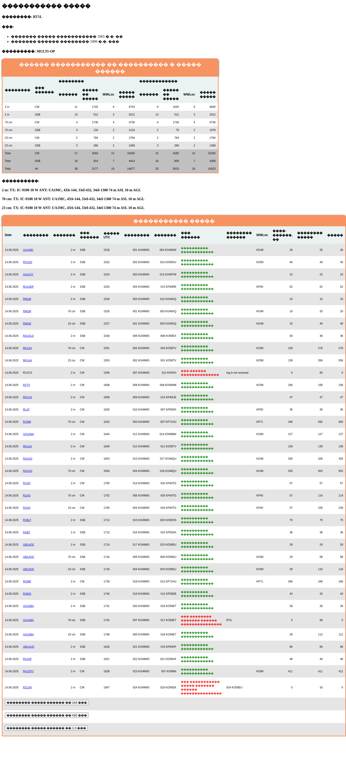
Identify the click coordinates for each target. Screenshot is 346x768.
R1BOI (27, 593)
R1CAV (27, 687)
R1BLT (27, 520)
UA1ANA (28, 434)
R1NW (27, 421)
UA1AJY (28, 274)
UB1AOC (28, 544)
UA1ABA (28, 606)
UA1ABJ (28, 250)
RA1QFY (28, 671)
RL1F (26, 409)
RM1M (27, 299)
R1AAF (27, 659)
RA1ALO (28, 335)
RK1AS (27, 397)
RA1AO (27, 458)
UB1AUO (28, 646)
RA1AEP (28, 286)
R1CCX (27, 372)
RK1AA (27, 348)
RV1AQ (27, 262)
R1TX (26, 385)
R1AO (26, 483)
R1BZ (26, 532)
